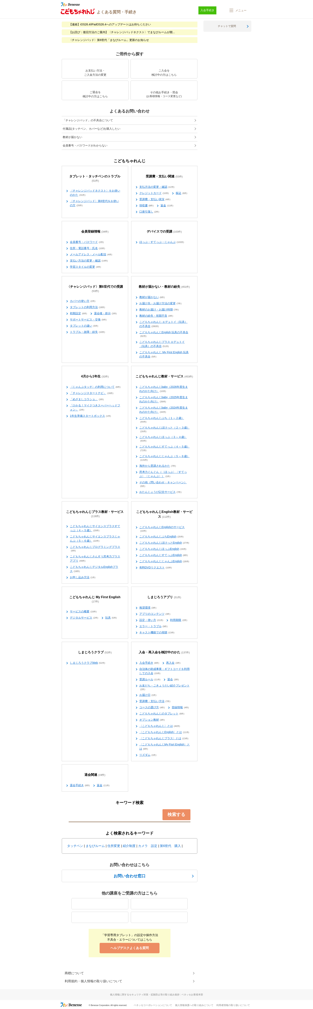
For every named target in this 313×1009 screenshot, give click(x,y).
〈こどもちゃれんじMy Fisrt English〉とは (164, 747)
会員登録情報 (95, 232)
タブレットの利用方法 (87, 307)
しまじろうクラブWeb (87, 663)
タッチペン (75, 846)
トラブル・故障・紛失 (87, 332)
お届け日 (147, 695)
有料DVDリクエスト (155, 567)
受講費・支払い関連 (164, 176)
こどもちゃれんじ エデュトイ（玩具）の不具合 (163, 324)
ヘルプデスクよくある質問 (129, 948)
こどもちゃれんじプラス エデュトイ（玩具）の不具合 (162, 344)
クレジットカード (154, 193)
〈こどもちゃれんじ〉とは (159, 726)
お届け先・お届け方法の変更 (160, 303)
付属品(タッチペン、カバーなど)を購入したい (91, 128)
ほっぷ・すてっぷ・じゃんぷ (161, 242)
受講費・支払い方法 (154, 701)
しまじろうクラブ (95, 652)
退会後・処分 (105, 313)
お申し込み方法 (82, 577)
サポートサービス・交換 (88, 319)
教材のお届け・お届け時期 (159, 309)
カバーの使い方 (82, 301)
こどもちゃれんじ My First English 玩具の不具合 (164, 354)
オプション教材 (152, 720)
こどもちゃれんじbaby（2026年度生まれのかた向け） (163, 389)
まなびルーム (95, 846)
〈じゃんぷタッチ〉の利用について (95, 387)
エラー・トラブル (153, 626)
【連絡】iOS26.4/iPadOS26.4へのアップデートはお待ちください (110, 24)
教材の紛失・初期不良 (156, 316)
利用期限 (178, 620)
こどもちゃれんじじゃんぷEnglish (164, 561)
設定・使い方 (151, 620)
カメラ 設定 (147, 846)
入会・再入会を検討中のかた (164, 652)
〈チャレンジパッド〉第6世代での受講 (95, 289)
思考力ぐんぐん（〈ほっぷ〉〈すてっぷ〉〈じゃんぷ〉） (163, 474)
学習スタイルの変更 (85, 267)
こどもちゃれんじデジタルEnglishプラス (94, 569)
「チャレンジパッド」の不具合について (88, 120)
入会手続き (149, 663)
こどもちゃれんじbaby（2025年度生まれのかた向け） (163, 399)
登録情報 (180, 707)
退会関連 (94, 775)
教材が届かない (72, 137)
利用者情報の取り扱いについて (233, 1005)
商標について (74, 973)
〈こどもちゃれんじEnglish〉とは (164, 732)
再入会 (173, 663)
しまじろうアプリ (164, 597)
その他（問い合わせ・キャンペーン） (163, 484)
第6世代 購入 (170, 846)
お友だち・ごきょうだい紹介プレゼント (164, 687)
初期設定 (78, 313)
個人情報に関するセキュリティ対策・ (156, 994)
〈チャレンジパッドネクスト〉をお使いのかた (95, 193)
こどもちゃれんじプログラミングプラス (95, 548)
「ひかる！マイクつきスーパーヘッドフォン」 (95, 408)
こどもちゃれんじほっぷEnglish (162, 549)
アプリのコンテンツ (154, 614)
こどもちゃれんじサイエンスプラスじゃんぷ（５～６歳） (95, 539)
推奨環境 (147, 608)
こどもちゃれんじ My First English (94, 599)
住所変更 (113, 846)
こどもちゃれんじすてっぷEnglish (163, 555)
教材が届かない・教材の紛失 (164, 287)
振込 (181, 193)
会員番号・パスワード (87, 242)
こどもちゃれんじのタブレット (161, 713)
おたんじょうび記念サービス (160, 492)
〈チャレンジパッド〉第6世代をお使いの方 (94, 203)
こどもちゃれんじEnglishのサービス (162, 529)
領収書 (146, 205)
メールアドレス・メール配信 (91, 254)
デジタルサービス (84, 618)
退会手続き (80, 785)
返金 (166, 205)
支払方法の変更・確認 (156, 187)
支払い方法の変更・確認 (89, 261)
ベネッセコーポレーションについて (153, 1005)
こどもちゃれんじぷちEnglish (161, 536)
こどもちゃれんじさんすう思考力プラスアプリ (95, 559)
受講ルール (149, 679)
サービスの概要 (83, 611)
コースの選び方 (152, 707)
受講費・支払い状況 (154, 199)
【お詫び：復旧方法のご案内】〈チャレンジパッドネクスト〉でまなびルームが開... (122, 32)
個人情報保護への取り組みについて (194, 1005)
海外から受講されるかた (157, 466)
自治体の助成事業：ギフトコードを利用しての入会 (164, 671)
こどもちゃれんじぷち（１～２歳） (161, 420)
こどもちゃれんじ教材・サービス (164, 376)
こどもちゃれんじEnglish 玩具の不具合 (163, 334)
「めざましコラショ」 (87, 399)
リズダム (147, 755)
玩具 (111, 618)
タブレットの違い (84, 326)
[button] (238, 10)
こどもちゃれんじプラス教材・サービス (95, 514)
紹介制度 (129, 846)
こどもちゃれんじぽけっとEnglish (164, 543)
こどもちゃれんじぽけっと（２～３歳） (164, 429)
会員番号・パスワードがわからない (85, 145)
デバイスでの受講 (164, 232)
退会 (173, 679)
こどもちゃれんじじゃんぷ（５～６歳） (164, 458)
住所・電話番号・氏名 (87, 248)
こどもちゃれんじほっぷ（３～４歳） (163, 439)
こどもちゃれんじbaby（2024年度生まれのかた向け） (163, 410)
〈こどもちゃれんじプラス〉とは (163, 738)
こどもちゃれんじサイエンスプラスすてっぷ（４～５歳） (95, 528)
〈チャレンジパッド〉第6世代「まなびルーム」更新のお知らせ (109, 40)
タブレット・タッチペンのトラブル (94, 179)
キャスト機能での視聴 (156, 632)
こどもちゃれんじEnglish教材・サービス (164, 514)
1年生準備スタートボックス (90, 416)
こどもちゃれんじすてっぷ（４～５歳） (164, 448)
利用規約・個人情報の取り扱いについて (93, 981)
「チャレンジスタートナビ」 (91, 393)
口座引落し (149, 212)
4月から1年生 (95, 376)
